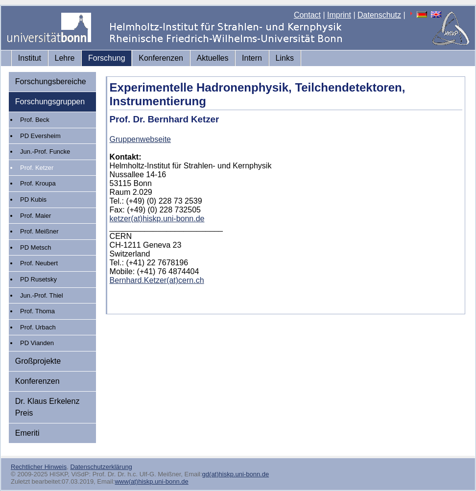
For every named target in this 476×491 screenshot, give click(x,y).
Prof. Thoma (37, 311)
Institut (29, 58)
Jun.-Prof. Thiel (41, 295)
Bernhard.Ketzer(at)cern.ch (157, 280)
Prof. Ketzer (36, 167)
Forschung (106, 58)
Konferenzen (161, 58)
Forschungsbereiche (50, 81)
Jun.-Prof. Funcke (45, 151)
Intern (252, 58)
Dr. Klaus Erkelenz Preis (47, 407)
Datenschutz (379, 15)
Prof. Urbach (38, 327)
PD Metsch (35, 247)
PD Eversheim (40, 136)
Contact (307, 15)
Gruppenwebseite (140, 139)
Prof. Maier (35, 215)
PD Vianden (37, 343)
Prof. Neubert (39, 263)
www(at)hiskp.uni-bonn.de (151, 481)
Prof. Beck (34, 119)
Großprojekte (38, 361)
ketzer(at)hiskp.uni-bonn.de (157, 218)
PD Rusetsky (38, 279)
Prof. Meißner (39, 231)
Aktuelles (213, 58)
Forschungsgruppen (50, 101)
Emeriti (27, 433)
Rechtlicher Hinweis (39, 466)
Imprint (339, 15)
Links (285, 58)
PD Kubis (33, 199)
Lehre (65, 58)
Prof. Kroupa (38, 183)
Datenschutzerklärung (101, 466)
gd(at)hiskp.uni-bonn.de (235, 474)
